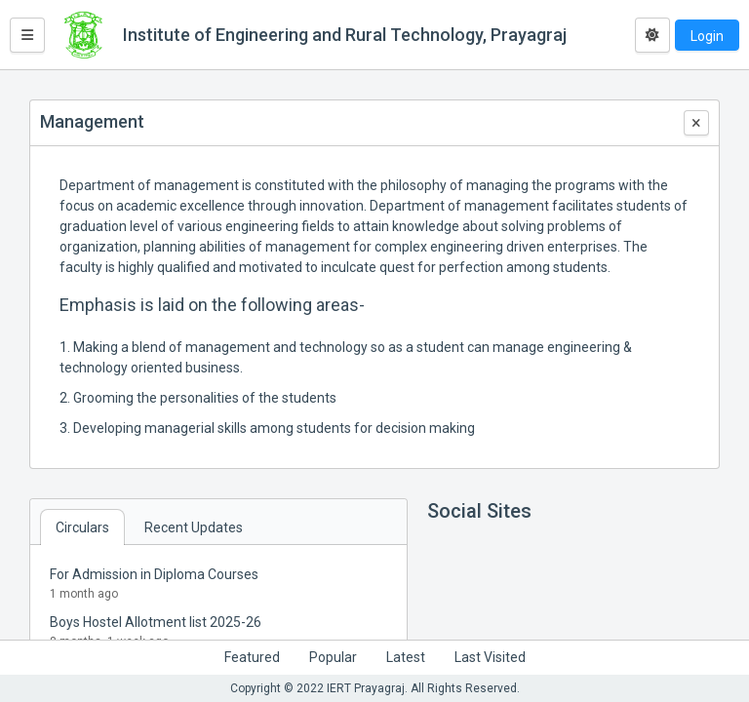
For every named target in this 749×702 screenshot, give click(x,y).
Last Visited (490, 657)
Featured (252, 657)
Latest (405, 657)
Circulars (82, 527)
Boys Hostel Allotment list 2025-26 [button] (155, 622)
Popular (333, 657)
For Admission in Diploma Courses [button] (154, 574)
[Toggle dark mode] (652, 35)
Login (707, 36)
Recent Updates (193, 527)
